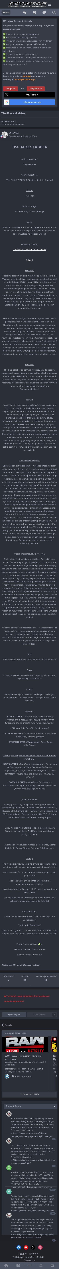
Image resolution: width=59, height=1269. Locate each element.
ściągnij (29, 260)
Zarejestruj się (35, 88)
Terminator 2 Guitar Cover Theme (29, 249)
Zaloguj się (10, 88)
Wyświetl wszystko (29, 1094)
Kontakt (40, 1257)
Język (22, 1253)
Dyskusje (38, 1062)
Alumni (20, 124)
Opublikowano (23, 136)
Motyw (33, 1253)
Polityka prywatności (23, 1257)
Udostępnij (14, 1015)
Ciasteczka (29, 1260)
